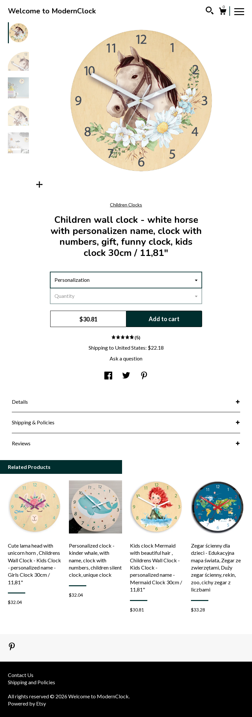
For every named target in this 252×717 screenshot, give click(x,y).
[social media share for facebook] (108, 376)
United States (130, 347)
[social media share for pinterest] (144, 376)
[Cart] (222, 12)
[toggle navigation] (239, 11)
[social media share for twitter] (126, 376)
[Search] (210, 11)
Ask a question (126, 358)
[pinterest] (12, 647)
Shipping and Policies (31, 682)
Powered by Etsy (27, 703)
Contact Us (20, 675)
